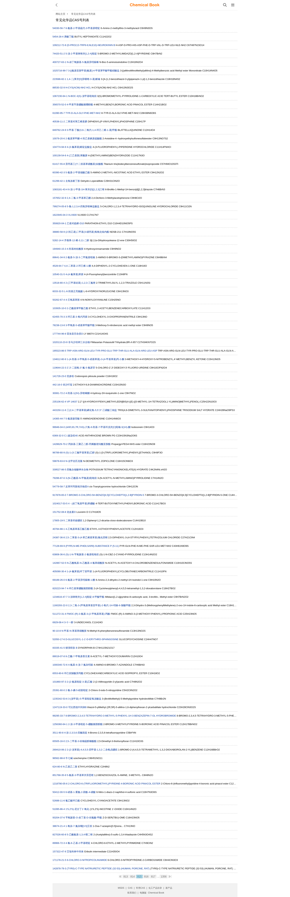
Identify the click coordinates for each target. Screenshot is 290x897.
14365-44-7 (59, 418)
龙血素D (71, 512)
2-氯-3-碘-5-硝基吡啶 (76, 690)
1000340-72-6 (60, 664)
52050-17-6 (59, 639)
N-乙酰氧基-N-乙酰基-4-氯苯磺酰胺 (85, 563)
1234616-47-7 (60, 596)
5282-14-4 (58, 240)
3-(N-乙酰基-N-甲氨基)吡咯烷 (81, 478)
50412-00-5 (59, 792)
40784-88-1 (59, 529)
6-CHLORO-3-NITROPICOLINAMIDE (87, 860)
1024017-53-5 (60, 503)
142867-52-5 (59, 563)
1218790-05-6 (60, 783)
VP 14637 (72, 401)
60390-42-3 (59, 172)
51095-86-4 (59, 809)
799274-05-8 (59, 206)
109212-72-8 (59, 45)
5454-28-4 (58, 36)
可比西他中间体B (77, 707)
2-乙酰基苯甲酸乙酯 (77, 308)
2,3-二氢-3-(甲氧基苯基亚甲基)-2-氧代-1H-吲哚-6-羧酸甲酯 (99, 605)
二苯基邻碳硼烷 (73, 520)
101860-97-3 (59, 681)
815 (139, 876)
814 (132, 876)
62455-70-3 (59, 316)
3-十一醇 (69, 622)
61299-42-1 (59, 181)
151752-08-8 (59, 512)
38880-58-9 (59, 231)
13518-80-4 (59, 282)
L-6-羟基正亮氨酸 (73, 291)
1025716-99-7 (60, 70)
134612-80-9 (59, 359)
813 (126, 876)
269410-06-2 (59, 749)
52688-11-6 (59, 800)
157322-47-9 (59, 851)
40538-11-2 (59, 121)
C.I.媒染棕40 (71, 435)
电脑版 (143, 892)
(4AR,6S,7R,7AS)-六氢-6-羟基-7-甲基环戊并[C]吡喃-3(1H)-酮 (98, 427)
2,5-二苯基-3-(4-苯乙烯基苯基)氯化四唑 (86, 537)
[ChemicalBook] (144, 5)
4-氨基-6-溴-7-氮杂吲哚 (80, 664)
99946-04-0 (59, 427)
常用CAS (140, 888)
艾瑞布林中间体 (75, 851)
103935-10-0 (59, 308)
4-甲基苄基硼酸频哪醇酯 (80, 104)
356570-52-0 (59, 104)
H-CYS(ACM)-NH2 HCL (78, 87)
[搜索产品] (225, 5)
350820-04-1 (59, 223)
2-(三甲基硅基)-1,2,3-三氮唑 (80, 282)
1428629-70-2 (60, 444)
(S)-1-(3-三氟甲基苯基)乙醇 (80, 452)
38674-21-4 (59, 826)
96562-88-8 (59, 758)
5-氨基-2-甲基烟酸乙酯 (77, 172)
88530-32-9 (59, 87)
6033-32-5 (58, 291)
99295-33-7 (59, 715)
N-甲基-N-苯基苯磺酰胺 (74, 630)
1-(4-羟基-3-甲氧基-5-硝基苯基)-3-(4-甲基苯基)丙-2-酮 (95, 359)
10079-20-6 (59, 138)
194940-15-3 (59, 248)
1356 (163, 876)
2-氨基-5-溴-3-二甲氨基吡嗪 (80, 257)
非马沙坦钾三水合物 (79, 342)
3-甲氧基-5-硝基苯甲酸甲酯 (80, 325)
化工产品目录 (155, 888)
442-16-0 (57, 384)
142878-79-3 (59, 868)
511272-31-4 (59, 613)
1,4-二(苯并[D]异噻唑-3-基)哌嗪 (83, 79)
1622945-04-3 (60, 215)
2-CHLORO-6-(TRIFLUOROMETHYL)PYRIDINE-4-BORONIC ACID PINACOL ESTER (114, 783)
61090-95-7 (59, 113)
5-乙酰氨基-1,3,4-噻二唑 (80, 834)
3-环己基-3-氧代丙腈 (76, 316)
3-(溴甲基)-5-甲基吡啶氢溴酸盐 (84, 698)
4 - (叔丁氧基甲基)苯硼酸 (81, 503)
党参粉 (70, 376)
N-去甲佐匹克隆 (73, 461)
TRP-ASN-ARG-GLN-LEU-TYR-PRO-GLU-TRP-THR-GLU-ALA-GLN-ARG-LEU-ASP (112, 350)
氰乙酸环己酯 (72, 800)
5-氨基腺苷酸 (72, 418)
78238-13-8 (59, 325)
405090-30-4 (59, 571)
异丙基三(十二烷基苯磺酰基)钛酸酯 (84, 164)
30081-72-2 (59, 393)
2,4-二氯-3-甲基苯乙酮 (79, 198)
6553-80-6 (58, 673)
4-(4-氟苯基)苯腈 (74, 274)
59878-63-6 (59, 461)
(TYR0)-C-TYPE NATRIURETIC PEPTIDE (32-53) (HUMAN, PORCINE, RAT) (108, 868)
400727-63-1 (59, 62)
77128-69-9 (59, 546)
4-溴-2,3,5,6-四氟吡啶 (75, 732)
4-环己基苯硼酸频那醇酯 (80, 588)
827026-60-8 (59, 834)
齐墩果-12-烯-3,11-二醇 (76, 240)
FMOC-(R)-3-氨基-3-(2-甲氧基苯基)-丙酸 (88, 613)
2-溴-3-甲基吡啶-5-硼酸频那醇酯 (85, 724)
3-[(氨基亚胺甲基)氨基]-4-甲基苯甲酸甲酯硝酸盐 (93, 70)
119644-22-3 (59, 367)
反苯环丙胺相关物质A (77, 486)
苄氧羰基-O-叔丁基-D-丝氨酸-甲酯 (83, 817)
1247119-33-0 (60, 707)
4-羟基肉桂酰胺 (75, 248)
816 (146, 876)
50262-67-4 (59, 299)
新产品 (169, 888)
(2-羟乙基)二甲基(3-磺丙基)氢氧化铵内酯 (87, 231)
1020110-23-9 (60, 342)
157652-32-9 (59, 198)
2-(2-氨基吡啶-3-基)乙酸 (79, 681)
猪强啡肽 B (71, 647)
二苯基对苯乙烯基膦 (76, 121)
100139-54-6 (59, 155)
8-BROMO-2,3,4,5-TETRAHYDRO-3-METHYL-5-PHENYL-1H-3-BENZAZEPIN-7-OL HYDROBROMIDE (120, 715)
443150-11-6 (59, 410)
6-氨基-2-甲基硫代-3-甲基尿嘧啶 (82, 28)
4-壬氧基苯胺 (72, 299)
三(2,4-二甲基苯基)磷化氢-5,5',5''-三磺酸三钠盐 (92, 410)
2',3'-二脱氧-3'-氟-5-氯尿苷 (81, 367)
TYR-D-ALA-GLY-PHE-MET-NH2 (82, 113)
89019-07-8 (59, 656)
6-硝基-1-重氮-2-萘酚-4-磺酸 (80, 792)
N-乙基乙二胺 (70, 766)
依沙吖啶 (67, 384)
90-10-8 (57, 630)
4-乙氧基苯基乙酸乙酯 (77, 529)
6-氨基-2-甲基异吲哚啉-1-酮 (80, 580)
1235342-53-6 (60, 698)
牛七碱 (69, 758)
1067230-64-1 (60, 96)
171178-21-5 (59, 860)
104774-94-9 (59, 147)
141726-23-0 (59, 376)
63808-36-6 (59, 554)
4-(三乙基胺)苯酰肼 (77, 155)
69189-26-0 (59, 580)
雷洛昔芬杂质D (75, 333)
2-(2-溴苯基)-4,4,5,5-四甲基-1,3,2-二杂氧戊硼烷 (92, 749)
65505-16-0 (59, 741)
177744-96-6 (59, 333)
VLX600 (72, 215)
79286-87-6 (59, 478)
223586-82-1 (59, 79)
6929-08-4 (58, 622)
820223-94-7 (59, 588)
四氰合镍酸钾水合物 (77, 469)
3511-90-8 (58, 732)
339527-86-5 (59, 469)
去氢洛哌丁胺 (72, 181)
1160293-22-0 (60, 605)
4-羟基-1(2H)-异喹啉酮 (77, 393)
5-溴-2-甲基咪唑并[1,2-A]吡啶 (81, 53)
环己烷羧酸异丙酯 (73, 673)
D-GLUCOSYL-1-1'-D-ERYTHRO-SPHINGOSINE (91, 639)
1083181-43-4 (60, 189)
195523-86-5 (59, 350)
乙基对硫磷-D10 (75, 223)
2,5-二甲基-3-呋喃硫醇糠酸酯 (81, 741)
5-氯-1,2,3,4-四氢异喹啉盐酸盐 (83, 206)
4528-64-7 (58, 265)
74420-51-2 (59, 53)
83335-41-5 (59, 647)
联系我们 (131, 892)
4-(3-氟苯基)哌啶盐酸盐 (79, 147)
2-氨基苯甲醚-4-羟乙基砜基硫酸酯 (83, 138)
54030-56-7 (59, 28)
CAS (130, 888)
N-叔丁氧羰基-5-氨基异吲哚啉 (83, 62)
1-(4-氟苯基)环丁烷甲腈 (79, 571)
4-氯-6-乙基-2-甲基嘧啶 (77, 843)
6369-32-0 (58, 435)
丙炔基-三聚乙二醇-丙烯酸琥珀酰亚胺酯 (89, 444)
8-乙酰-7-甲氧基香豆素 (77, 656)
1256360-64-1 (60, 724)
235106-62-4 (59, 401)
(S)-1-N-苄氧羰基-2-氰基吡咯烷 (82, 554)
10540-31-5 (59, 274)
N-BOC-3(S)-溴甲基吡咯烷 (82, 96)
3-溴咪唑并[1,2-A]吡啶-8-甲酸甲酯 (86, 596)
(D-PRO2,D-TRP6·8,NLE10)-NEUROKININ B (91, 45)
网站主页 (60, 14)
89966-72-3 (59, 843)
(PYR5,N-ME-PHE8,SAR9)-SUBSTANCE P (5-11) (92, 546)
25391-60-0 (59, 690)
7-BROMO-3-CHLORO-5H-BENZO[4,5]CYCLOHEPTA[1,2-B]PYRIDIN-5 (105, 495)
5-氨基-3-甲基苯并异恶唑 (80, 775)
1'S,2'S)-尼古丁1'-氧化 (77, 809)
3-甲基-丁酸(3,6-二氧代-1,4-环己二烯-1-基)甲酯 (92, 130)
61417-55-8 (59, 164)
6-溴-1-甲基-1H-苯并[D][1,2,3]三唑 (86, 189)
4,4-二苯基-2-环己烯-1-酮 (77, 265)
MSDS (121, 888)
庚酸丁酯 (69, 36)
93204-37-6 (59, 817)
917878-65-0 (59, 495)
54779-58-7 (59, 486)
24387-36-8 (59, 537)
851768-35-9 (59, 775)
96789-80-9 (59, 452)
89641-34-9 (59, 257)
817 (153, 876)
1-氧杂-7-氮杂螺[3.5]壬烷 (78, 826)
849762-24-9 (59, 130)
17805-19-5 (59, 520)
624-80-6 (57, 766)
